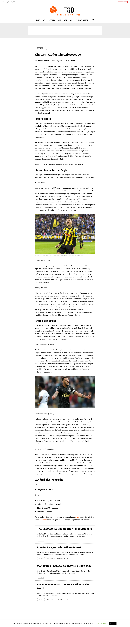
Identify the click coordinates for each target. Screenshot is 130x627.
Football (41, 48)
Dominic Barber (43, 61)
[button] (92, 20)
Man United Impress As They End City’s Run (65, 569)
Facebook (43, 519)
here (77, 517)
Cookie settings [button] (101, 623)
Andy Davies (51, 543)
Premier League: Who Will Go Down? (61, 551)
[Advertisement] (65, 30)
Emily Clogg (51, 603)
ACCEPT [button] (112, 624)
